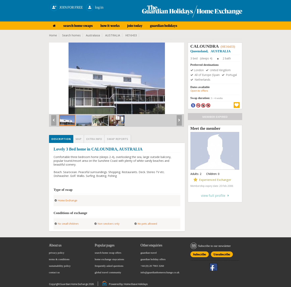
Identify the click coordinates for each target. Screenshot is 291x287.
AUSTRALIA (112, 35)
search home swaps (78, 26)
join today (134, 26)
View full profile (215, 195)
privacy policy (57, 252)
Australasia (93, 35)
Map (79, 139)
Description (61, 139)
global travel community (108, 272)
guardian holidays (163, 26)
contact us (54, 272)
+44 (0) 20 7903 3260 (152, 265)
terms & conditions (59, 259)
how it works (110, 26)
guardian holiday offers (153, 259)
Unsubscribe (222, 253)
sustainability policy (60, 265)
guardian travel (149, 252)
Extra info (94, 139)
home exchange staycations (109, 259)
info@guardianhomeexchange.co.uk (160, 272)
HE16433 (131, 35)
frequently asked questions (109, 265)
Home (53, 35)
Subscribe (199, 253)
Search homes (71, 35)
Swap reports (117, 139)
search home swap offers (108, 252)
